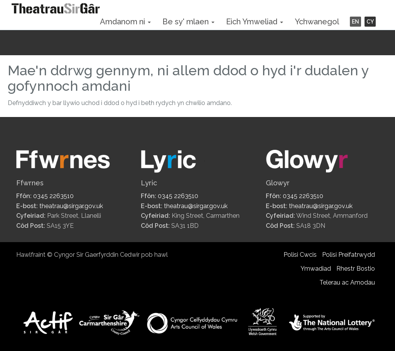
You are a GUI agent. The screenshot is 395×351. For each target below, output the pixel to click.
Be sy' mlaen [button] (188, 21)
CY (370, 22)
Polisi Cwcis (300, 254)
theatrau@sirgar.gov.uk (71, 206)
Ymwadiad (315, 268)
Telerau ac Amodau (347, 282)
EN (355, 22)
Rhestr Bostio (355, 268)
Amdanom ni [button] (125, 21)
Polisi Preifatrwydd (348, 254)
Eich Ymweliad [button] (254, 21)
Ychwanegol (317, 21)
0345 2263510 (53, 196)
